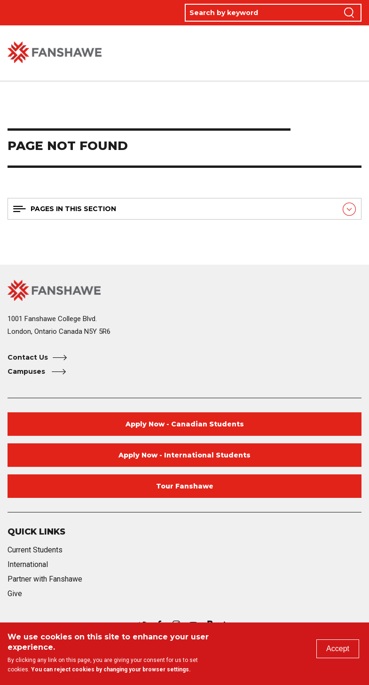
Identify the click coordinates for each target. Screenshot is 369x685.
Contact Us (28, 357)
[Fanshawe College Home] (184, 290)
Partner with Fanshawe (45, 579)
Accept (337, 649)
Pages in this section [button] (73, 209)
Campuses (27, 371)
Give (15, 593)
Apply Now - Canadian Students (185, 424)
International (28, 564)
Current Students (35, 549)
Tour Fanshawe (184, 486)
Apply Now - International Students (184, 455)
